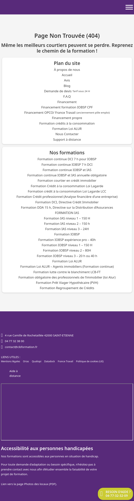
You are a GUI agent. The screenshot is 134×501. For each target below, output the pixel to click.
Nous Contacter (66, 134)
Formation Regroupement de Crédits (67, 288)
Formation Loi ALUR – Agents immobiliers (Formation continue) (67, 266)
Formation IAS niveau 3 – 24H (67, 229)
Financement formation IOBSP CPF (67, 107)
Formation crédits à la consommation (67, 123)
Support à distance (67, 139)
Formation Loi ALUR (67, 128)
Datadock (49, 361)
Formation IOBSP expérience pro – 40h (67, 239)
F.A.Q (67, 96)
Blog (67, 86)
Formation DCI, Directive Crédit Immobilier (67, 202)
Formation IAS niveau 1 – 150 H (67, 218)
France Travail (65, 361)
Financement (67, 102)
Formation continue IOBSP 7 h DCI (67, 164)
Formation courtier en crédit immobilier (67, 180)
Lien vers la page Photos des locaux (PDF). (29, 484)
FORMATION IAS (67, 213)
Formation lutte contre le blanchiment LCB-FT (67, 272)
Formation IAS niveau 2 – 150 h (67, 223)
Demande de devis (67, 91)
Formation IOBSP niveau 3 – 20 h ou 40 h (67, 256)
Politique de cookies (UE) (89, 361)
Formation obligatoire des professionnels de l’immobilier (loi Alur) (66, 277)
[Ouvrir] (129, 7)
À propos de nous (67, 69)
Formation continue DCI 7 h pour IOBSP (67, 159)
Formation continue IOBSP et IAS (67, 170)
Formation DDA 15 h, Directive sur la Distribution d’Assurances (67, 207)
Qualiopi (36, 361)
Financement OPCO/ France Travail (67, 112)
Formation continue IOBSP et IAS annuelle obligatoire (67, 175)
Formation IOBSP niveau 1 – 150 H (67, 245)
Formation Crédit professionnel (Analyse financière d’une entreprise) (67, 196)
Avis (67, 80)
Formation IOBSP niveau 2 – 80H (67, 250)
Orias (26, 361)
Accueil (67, 75)
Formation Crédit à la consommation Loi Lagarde (67, 186)
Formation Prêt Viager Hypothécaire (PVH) (67, 282)
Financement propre (67, 118)
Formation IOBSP (67, 234)
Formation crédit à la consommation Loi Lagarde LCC (67, 191)
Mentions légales (10, 361)
